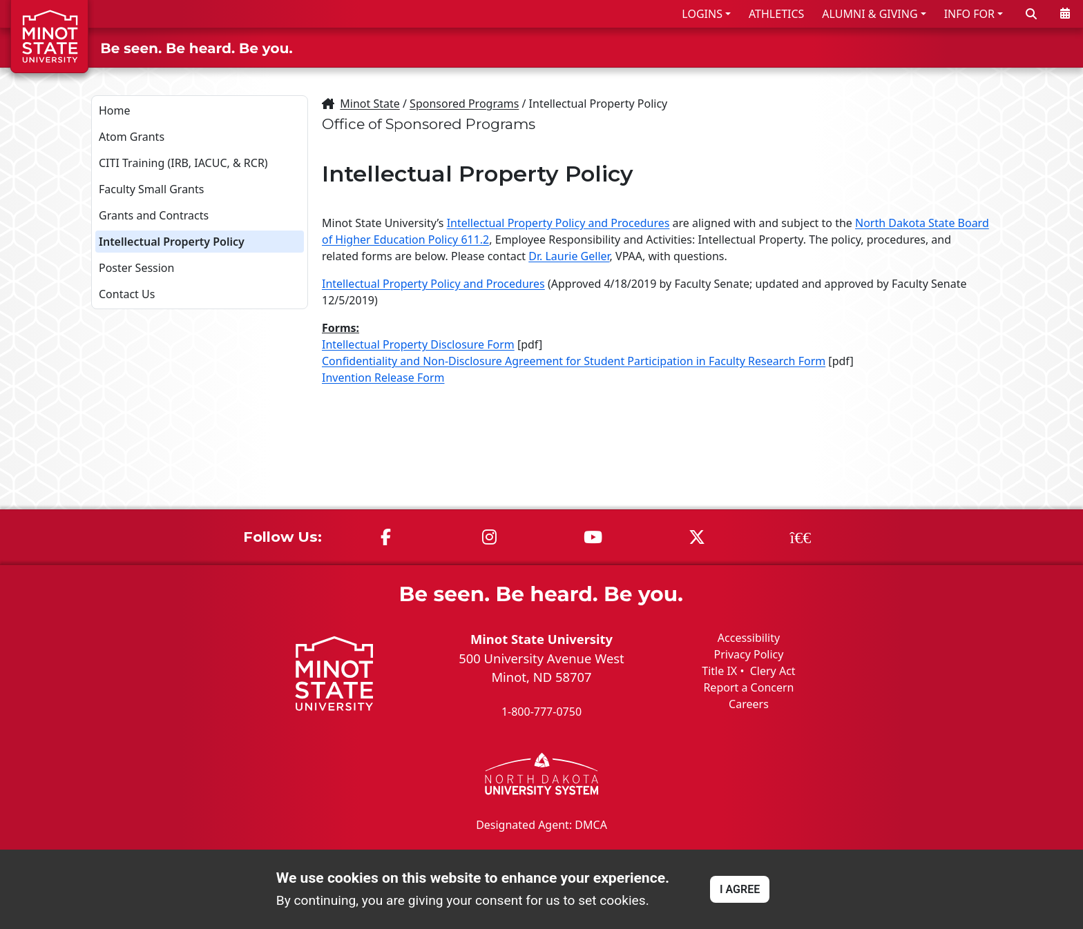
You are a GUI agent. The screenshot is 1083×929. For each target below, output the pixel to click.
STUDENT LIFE (940, 47)
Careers (749, 704)
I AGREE (740, 889)
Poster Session (136, 267)
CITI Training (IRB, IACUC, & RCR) (183, 162)
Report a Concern (748, 687)
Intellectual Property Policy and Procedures (558, 223)
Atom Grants (131, 136)
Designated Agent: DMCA (541, 824)
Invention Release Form (383, 377)
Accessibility (749, 637)
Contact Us (127, 294)
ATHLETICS (776, 13)
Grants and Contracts (154, 215)
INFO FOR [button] (969, 13)
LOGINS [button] (702, 13)
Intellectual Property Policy (172, 241)
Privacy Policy (748, 654)
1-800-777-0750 (541, 711)
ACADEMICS (839, 47)
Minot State (369, 103)
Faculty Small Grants (151, 189)
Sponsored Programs (464, 103)
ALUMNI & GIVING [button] (869, 13)
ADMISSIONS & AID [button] (712, 47)
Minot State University (541, 638)
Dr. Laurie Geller (568, 256)
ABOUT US (1035, 47)
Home (115, 110)
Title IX (719, 670)
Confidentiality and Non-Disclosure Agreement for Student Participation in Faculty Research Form (573, 361)
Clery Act (773, 670)
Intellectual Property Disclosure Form (418, 344)
